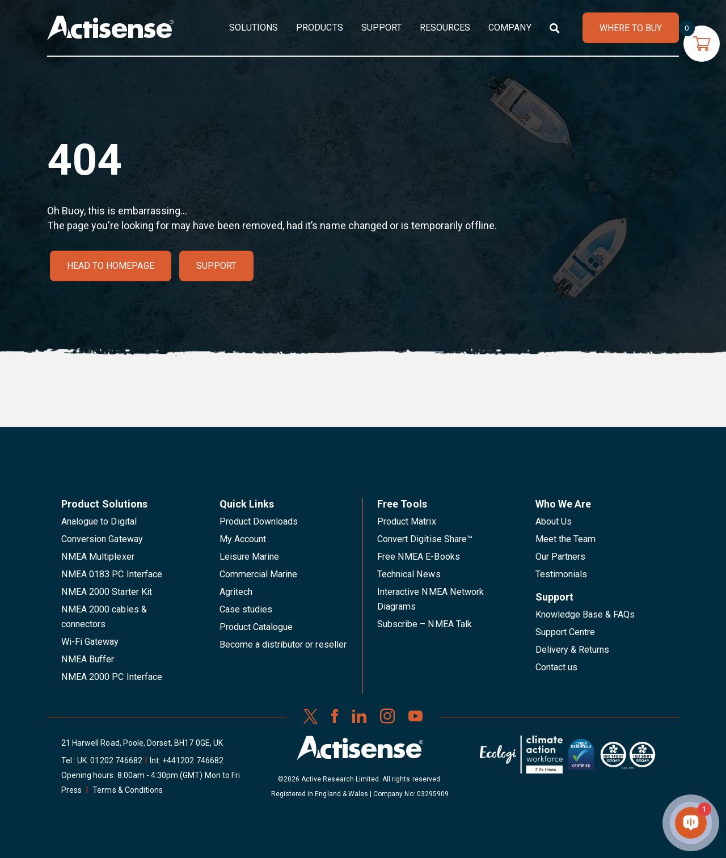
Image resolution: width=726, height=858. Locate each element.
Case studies (246, 609)
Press (71, 789)
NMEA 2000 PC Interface (111, 676)
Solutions (253, 27)
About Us (553, 521)
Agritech (236, 591)
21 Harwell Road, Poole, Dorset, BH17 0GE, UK (142, 742)
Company (509, 27)
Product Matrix (406, 521)
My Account (243, 539)
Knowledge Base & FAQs (585, 614)
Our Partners (560, 556)
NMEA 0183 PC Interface (111, 574)
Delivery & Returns (572, 649)
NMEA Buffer (87, 659)
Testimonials (561, 574)
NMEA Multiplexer (97, 556)
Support (381, 27)
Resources (445, 27)
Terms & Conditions (127, 789)
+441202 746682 (192, 760)
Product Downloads (259, 521)
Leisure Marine (250, 556)
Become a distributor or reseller (283, 644)
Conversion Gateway (102, 539)
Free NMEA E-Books (418, 556)
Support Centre (565, 632)
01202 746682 (116, 760)
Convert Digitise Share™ (424, 539)
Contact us (556, 667)
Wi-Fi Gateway (90, 641)
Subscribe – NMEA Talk (424, 624)
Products (319, 27)
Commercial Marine (259, 574)
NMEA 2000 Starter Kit (106, 591)
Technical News (409, 574)
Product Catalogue (256, 627)
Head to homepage (110, 265)
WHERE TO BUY (631, 28)
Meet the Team (565, 539)
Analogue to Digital (99, 521)
